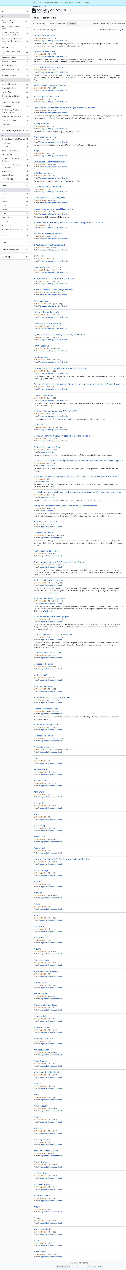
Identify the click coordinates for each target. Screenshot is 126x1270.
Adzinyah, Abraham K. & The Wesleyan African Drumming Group (62, 859)
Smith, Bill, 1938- (15, 179)
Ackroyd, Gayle (40, 803)
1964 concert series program (46, 551)
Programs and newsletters (45, 521)
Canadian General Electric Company (15, 97)
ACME (36, 814)
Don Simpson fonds (15, 58)
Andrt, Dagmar (40, 1061)
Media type (6, 256)
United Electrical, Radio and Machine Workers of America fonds (15, 41)
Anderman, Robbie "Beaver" (46, 1005)
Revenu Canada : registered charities (50, 85)
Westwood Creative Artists (15, 116)
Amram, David (40, 982)
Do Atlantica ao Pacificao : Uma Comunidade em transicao (60, 368)
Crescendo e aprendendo (45, 395)
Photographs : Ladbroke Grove (47, 447)
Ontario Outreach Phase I (45, 51)
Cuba (15, 198)
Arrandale (38, 1218)
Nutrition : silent (41, 357)
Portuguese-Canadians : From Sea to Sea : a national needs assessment (65, 506)
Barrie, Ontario (15, 225)
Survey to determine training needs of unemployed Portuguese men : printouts (69, 222)
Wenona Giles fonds (46, 452)
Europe (15, 206)
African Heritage (41, 870)
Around (37, 1207)
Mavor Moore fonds (15, 61)
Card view (61, 24)
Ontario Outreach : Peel (44, 35)
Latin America (15, 217)
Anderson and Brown (43, 1038)
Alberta (15, 202)
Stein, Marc (15, 124)
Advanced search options (45, 17)
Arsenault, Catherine (43, 1229)
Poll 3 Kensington (41, 301)
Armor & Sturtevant (42, 1195)
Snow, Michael (15, 147)
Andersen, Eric (40, 1016)
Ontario (15, 210)
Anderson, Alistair (42, 1027)
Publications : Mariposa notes (47, 724)
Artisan (37, 1240)
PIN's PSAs (38, 424)
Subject (5, 235)
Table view (71, 24)
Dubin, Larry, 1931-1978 (15, 151)
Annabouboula (40, 1106)
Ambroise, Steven (41, 960)
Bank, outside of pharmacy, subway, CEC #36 (54, 278)
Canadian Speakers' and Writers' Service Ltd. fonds (15, 34)
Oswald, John (15, 171)
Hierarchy (50, 24)
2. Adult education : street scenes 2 (49, 245)
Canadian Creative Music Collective (15, 160)
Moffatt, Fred (15, 92)
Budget (37, 150)
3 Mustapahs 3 (40, 769)
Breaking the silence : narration (47, 323)
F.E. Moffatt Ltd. (15, 106)
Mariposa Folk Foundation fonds (15, 27)
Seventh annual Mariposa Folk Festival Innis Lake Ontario (59, 562)
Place (4, 185)
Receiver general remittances (47, 96)
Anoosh (37, 1117)
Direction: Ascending (117, 24)
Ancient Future (40, 994)
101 (35, 758)
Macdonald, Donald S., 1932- (15, 84)
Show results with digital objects (111, 30)
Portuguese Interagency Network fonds (53, 40)
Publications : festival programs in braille (52, 697)
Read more (46, 80)
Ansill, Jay (38, 1128)
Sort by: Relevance (100, 24)
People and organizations (13, 130)
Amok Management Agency (46, 971)
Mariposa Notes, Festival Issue (47, 653)
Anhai (36, 1095)
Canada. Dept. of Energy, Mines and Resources (15, 166)
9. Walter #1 (39, 256)
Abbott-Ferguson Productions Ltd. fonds (15, 21)
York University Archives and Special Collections (15, 111)
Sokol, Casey (15, 143)
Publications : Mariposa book (46, 709)
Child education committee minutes (50, 162)
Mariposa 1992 (40, 675)
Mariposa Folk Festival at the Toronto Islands (53, 634)
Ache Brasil (39, 792)
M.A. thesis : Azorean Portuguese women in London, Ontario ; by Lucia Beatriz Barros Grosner (75, 476)
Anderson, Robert (41, 1050)
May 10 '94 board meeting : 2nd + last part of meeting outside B (62, 436)
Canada (15, 194)
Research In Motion (15, 120)
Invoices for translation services (48, 234)
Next (99, 1267)
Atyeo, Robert (40, 1252)
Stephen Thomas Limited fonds (15, 52)
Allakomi (38, 881)
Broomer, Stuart (15, 175)
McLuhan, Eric (15, 155)
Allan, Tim (38, 893)
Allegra (37, 904)
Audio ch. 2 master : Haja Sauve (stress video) (54, 290)
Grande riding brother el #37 (46, 312)
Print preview (38, 24)
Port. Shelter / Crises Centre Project (49, 67)
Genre (4, 242)
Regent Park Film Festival (15, 102)
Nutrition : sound (41, 346)
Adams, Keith (40, 848)
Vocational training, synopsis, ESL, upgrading (53, 209)
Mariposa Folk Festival (43, 533)
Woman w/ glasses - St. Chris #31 (48, 267)
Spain (15, 213)
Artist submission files (44, 747)
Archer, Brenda (40, 1162)
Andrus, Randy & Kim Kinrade (47, 1072)
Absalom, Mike (40, 781)
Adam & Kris (39, 837)
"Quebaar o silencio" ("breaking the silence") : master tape (59, 334)
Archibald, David (41, 1173)
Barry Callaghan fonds (15, 65)
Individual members (43, 173)
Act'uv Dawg (39, 825)
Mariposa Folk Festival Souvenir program (52, 616)
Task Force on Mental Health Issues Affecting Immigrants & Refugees (64, 108)
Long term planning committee (47, 186)
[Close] (123, 2)
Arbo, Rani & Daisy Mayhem (46, 1151)
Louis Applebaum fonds (15, 69)
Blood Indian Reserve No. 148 (15, 229)
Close (44, 7)
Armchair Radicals (42, 1184)
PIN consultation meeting (45, 137)
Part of (5, 11)
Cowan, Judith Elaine (15, 88)
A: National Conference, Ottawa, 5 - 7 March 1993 (55, 411)
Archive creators (9, 75)
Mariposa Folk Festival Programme (49, 580)
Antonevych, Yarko (42, 1139)
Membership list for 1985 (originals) (49, 198)
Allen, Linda (39, 926)
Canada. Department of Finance (15, 139)
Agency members (41, 123)
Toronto (15, 221)
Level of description (10, 249)
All (2, 16)
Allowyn (37, 949)
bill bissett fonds (15, 47)
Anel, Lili (37, 1083)
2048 (94, 1267)
